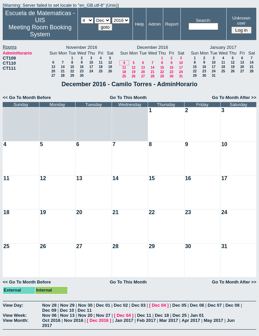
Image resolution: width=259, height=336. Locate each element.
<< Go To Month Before (27, 97)
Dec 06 (197, 305)
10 (91, 62)
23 (82, 71)
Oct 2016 (51, 320)
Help (139, 24)
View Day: (13, 305)
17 (91, 67)
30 (82, 75)
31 (181, 76)
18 (101, 67)
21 (62, 71)
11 (101, 62)
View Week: (15, 315)
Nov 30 (85, 305)
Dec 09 (49, 310)
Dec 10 (67, 310)
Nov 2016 (73, 320)
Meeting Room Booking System (39, 31)
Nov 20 (85, 315)
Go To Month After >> (234, 97)
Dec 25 (180, 315)
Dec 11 (85, 310)
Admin (154, 24)
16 (82, 67)
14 (62, 67)
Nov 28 (49, 305)
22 (72, 71)
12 (110, 62)
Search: (203, 20)
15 (72, 67)
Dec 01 (103, 305)
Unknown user (241, 20)
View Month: (15, 320)
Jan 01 (197, 315)
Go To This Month (128, 97)
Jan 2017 (124, 320)
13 (53, 67)
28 (62, 75)
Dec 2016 (98, 320)
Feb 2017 (146, 320)
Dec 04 (159, 305)
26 (110, 71)
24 (91, 71)
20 (53, 71)
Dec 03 (139, 305)
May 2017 (213, 320)
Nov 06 (49, 315)
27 (53, 75)
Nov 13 (67, 315)
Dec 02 (121, 305)
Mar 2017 (168, 320)
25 (101, 71)
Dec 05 (179, 305)
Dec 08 (232, 305)
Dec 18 (162, 315)
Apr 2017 (191, 320)
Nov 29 (67, 305)
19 (110, 67)
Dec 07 (215, 305)
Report (171, 24)
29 (72, 75)
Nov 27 (103, 315)
